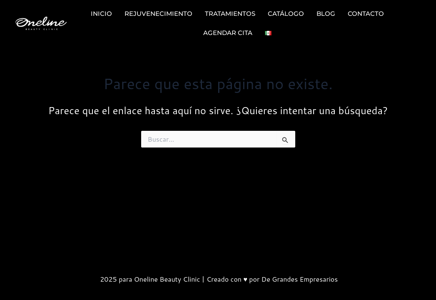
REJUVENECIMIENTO (158, 14)
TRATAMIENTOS (230, 14)
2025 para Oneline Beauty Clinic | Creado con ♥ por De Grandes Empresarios (218, 279)
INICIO (101, 14)
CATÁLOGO (286, 14)
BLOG (325, 14)
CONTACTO (366, 14)
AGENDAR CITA (227, 33)
